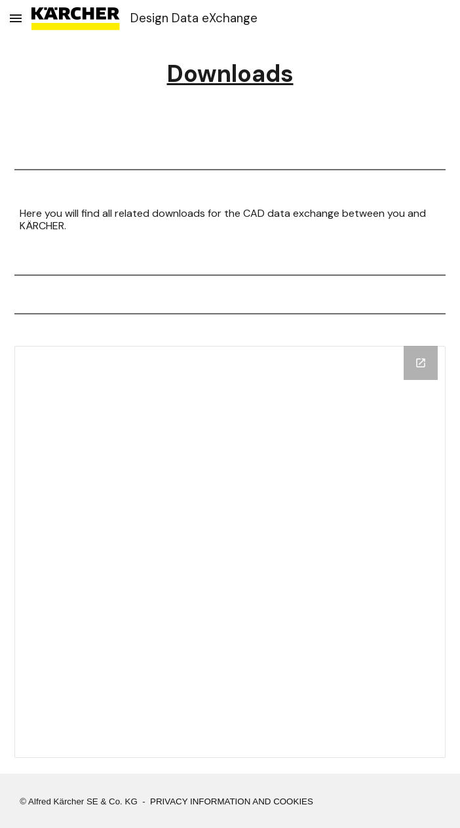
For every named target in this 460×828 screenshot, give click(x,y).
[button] (15, 18)
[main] (229, 74)
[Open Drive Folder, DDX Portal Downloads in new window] (421, 363)
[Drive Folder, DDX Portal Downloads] (229, 552)
